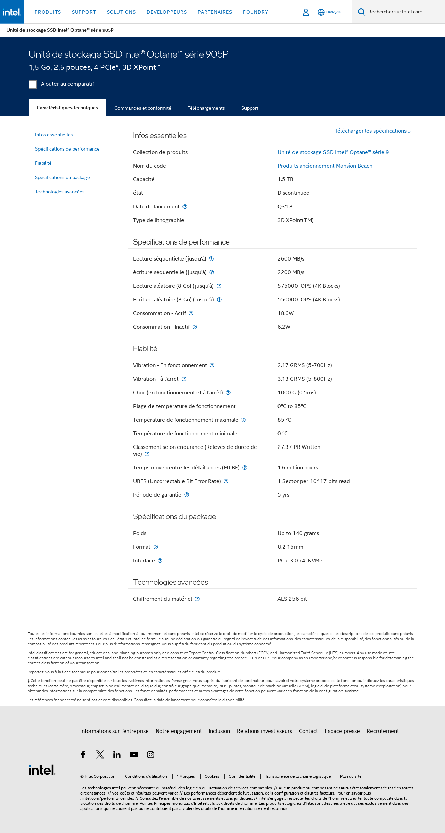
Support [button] (84, 12)
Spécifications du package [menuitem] (62, 177)
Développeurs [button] (167, 12)
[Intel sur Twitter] (100, 756)
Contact (308, 731)
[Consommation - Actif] (191, 313)
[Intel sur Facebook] (83, 756)
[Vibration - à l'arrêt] (184, 379)
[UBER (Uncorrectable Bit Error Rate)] (226, 481)
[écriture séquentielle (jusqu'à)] (212, 272)
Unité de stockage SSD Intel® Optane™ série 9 (333, 152)
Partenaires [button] (215, 12)
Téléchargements (206, 108)
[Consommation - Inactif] (194, 327)
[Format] (155, 547)
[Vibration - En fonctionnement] (212, 365)
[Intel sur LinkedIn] (117, 756)
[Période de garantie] (186, 495)
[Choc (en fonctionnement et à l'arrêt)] (228, 392)
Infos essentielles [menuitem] (54, 134)
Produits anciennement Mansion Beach (324, 165)
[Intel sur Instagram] (151, 756)
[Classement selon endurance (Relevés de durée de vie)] (147, 454)
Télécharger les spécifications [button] (373, 131)
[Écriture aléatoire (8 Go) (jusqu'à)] (219, 299)
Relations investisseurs (264, 731)
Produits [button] (48, 12)
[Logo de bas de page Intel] (42, 769)
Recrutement (383, 731)
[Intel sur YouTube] (134, 756)
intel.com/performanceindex (108, 798)
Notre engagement (179, 731)
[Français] (329, 12)
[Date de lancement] (185, 206)
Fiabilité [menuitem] (43, 163)
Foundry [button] (255, 12)
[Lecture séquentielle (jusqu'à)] (211, 259)
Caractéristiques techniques (67, 108)
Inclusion (219, 731)
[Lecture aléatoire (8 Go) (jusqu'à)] (219, 286)
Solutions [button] (121, 12)
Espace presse (342, 731)
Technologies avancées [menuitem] (60, 192)
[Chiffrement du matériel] (197, 599)
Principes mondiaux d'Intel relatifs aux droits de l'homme (205, 803)
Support (249, 108)
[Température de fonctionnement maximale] (243, 420)
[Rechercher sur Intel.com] (405, 11)
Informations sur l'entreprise (114, 731)
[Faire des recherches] (362, 11)
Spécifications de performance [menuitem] (67, 149)
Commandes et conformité (142, 108)
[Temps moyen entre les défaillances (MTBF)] (245, 467)
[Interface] (160, 560)
